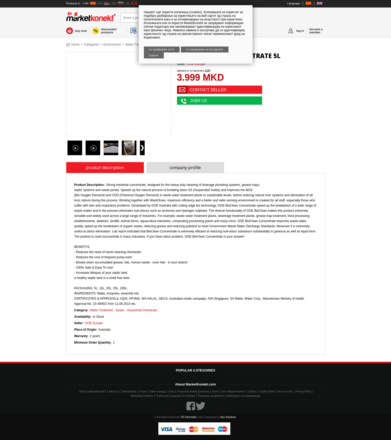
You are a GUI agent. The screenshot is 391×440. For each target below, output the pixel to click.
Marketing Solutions (142, 396)
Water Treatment (136, 44)
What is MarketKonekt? (92, 391)
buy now (81, 30)
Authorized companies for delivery (175, 396)
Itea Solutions (228, 417)
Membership (129, 391)
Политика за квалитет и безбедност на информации (229, 396)
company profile (185, 167)
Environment (112, 44)
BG (114, 3)
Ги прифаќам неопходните (204, 49)
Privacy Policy (303, 391)
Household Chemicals (142, 310)
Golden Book (267, 391)
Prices (143, 391)
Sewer (119, 310)
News (215, 391)
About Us (114, 391)
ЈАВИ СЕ (199, 100)
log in (300, 30)
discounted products (108, 31)
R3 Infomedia (188, 417)
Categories (91, 44)
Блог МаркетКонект (233, 391)
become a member (316, 31)
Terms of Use (285, 391)
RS (100, 3)
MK (87, 3)
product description (105, 167)
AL (128, 3)
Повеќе (154, 55)
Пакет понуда (158, 391)
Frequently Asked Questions (193, 391)
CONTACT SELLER (208, 90)
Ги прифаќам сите (162, 49)
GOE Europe (196, 64)
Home (75, 44)
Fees (171, 391)
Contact (252, 391)
